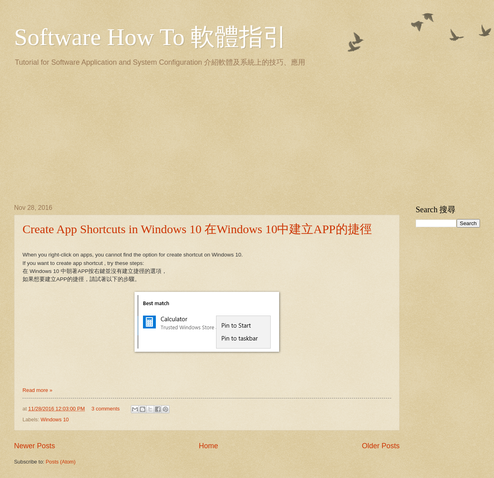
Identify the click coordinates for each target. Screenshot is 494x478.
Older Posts (381, 446)
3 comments (106, 409)
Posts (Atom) (61, 462)
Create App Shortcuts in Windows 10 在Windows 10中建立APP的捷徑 (197, 229)
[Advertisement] (125, 134)
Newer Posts (34, 446)
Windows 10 (55, 419)
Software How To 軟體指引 (150, 37)
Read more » (37, 390)
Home (208, 446)
